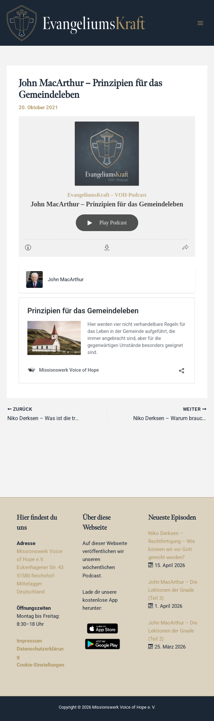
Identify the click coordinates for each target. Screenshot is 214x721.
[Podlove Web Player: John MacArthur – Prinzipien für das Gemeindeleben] (107, 186)
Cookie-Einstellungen (40, 665)
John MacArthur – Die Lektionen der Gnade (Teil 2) (172, 631)
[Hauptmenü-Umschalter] (200, 23)
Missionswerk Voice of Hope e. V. (123, 707)
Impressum (29, 641)
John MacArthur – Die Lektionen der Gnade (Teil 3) (172, 590)
